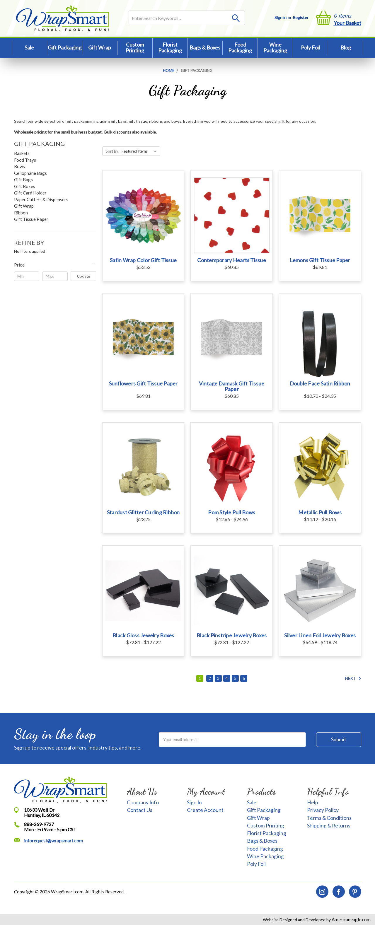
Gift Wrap (99, 47)
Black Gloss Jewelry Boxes (143, 635)
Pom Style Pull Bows (231, 512)
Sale (29, 47)
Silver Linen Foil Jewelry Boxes (320, 635)
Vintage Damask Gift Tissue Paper (232, 386)
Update (83, 276)
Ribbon (21, 212)
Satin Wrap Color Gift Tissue (143, 260)
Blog (345, 47)
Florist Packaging (170, 47)
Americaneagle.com (351, 919)
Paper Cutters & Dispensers (41, 199)
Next (353, 678)
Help (312, 802)
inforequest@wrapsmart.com (53, 840)
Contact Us (139, 810)
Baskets (22, 153)
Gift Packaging (64, 47)
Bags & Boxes (205, 47)
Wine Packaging (275, 47)
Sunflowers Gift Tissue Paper (143, 383)
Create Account (205, 810)
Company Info (143, 802)
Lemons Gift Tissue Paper (320, 260)
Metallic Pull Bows (320, 512)
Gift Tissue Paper (31, 219)
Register (300, 17)
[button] (55, 264)
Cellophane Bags (30, 173)
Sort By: (112, 151)
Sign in (281, 17)
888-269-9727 (39, 824)
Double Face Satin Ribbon (320, 383)
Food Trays (25, 160)
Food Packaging (240, 47)
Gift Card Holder (30, 192)
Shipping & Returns (328, 825)
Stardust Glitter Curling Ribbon (143, 512)
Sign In (194, 802)
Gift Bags (23, 179)
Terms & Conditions (329, 818)
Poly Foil (310, 47)
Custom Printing (135, 47)
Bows (19, 166)
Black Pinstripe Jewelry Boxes (232, 635)
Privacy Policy (323, 810)
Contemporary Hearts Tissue (231, 260)
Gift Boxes (24, 186)
